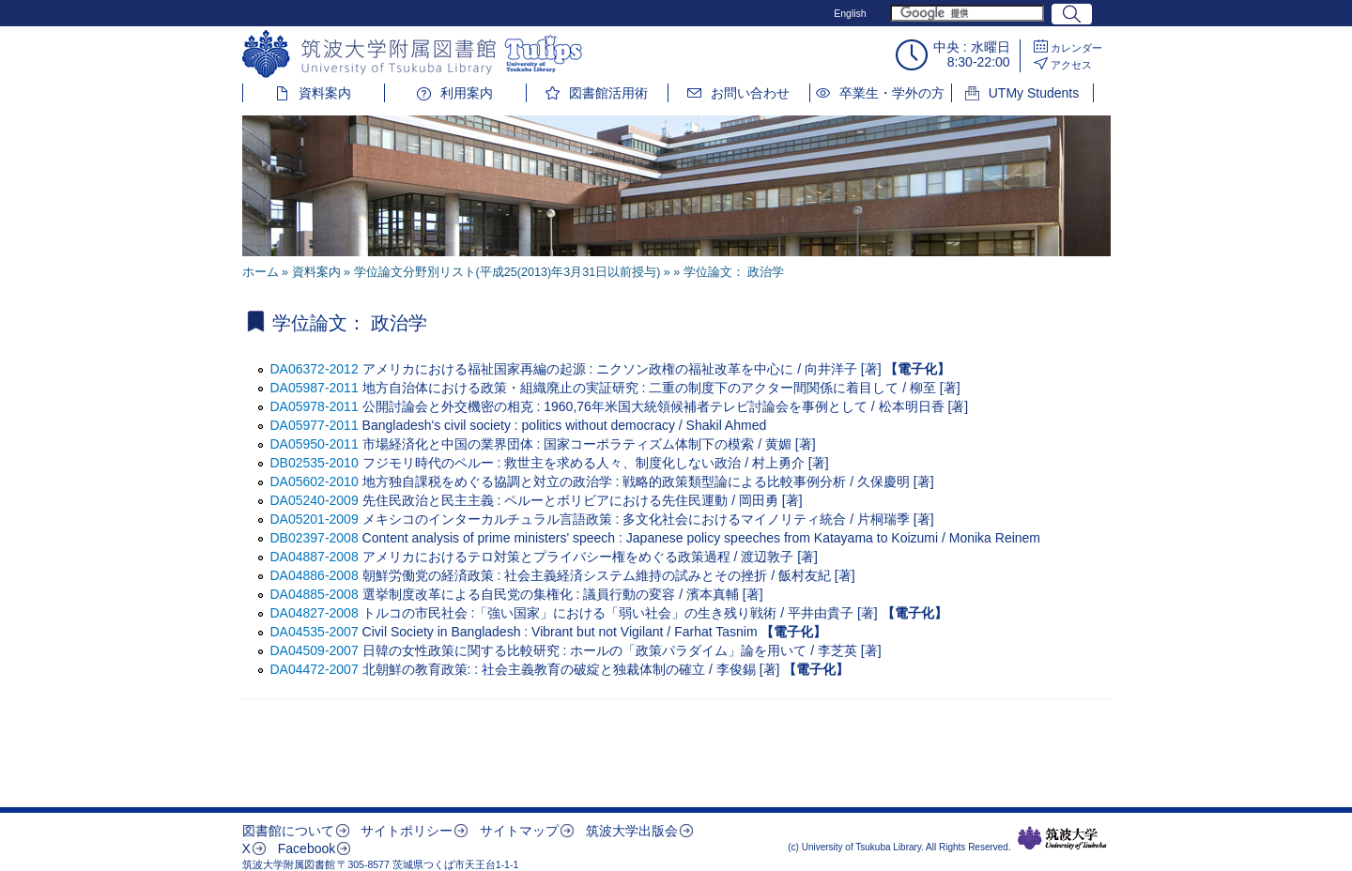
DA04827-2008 (314, 612)
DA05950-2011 (314, 443)
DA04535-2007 (314, 631)
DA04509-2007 (314, 650)
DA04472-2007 (314, 669)
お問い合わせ (750, 92)
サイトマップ (519, 830)
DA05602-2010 (314, 481)
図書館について (288, 830)
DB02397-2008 (314, 537)
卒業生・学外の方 (892, 92)
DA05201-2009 (314, 519)
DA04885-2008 (314, 594)
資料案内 (325, 92)
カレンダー (1076, 47)
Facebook (306, 848)
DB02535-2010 (314, 462)
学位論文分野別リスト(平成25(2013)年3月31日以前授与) (507, 272)
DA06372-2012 (314, 368)
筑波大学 (1062, 838)
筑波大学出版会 (632, 830)
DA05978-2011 (314, 406)
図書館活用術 (608, 92)
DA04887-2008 (314, 556)
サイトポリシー (407, 830)
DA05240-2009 (314, 500)
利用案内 (466, 92)
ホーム (260, 272)
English (850, 13)
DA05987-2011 (314, 387)
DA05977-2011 (314, 425)
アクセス (1071, 64)
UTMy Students (1034, 92)
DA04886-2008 (314, 575)
